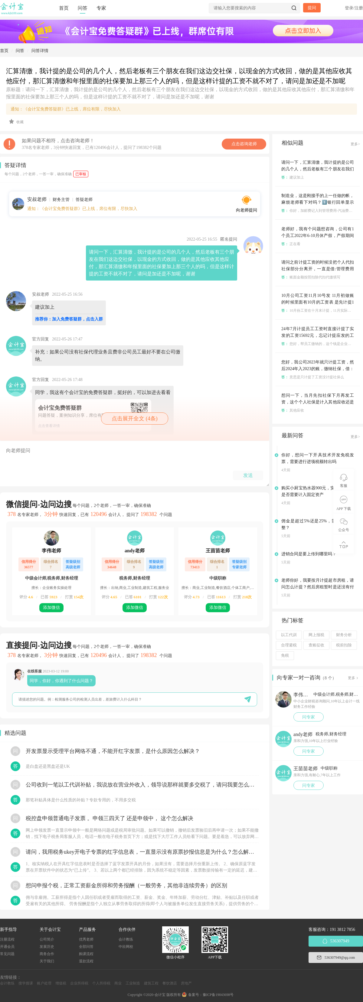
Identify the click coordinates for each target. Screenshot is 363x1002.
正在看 (290, 244)
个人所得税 (101, 983)
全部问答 (86, 947)
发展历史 (47, 947)
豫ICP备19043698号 (218, 995)
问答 (82, 8)
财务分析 (344, 635)
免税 (285, 655)
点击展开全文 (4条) (135, 419)
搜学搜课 (25, 983)
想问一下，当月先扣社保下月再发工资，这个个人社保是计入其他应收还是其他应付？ (317, 402)
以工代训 (289, 635)
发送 (248, 475)
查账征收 (316, 645)
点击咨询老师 (244, 144)
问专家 (308, 717)
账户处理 (44, 983)
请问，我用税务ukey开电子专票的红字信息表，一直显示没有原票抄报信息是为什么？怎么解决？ (142, 852)
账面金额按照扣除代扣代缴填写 (310, 277)
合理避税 (289, 645)
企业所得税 (79, 983)
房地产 (186, 983)
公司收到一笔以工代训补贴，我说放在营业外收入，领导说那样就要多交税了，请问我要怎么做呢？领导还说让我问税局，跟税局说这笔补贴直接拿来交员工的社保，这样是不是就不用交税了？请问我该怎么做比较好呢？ (142, 785)
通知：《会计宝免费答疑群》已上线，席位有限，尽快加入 (66, 109)
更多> (355, 144)
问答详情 (39, 50)
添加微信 (51, 607)
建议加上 (292, 177)
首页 (64, 8)
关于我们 (47, 961)
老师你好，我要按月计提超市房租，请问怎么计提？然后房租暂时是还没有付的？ (317, 587)
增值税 (60, 983)
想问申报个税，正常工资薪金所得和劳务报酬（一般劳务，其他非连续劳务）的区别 (126, 885)
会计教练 (126, 939)
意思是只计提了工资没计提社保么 (312, 377)
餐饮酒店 (169, 983)
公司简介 (47, 939)
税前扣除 (344, 645)
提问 (312, 7)
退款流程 (86, 961)
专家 (101, 8)
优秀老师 (86, 939)
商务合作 (47, 954)
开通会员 (7, 947)
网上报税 (316, 635)
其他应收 (292, 410)
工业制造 (133, 983)
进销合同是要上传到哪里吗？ (308, 554)
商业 (118, 983)
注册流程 (7, 939)
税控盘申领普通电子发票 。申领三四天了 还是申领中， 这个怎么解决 (109, 818)
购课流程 (86, 954)
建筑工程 (151, 983)
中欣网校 (126, 947)
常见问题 (7, 954)
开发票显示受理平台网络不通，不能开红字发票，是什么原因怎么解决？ (113, 751)
